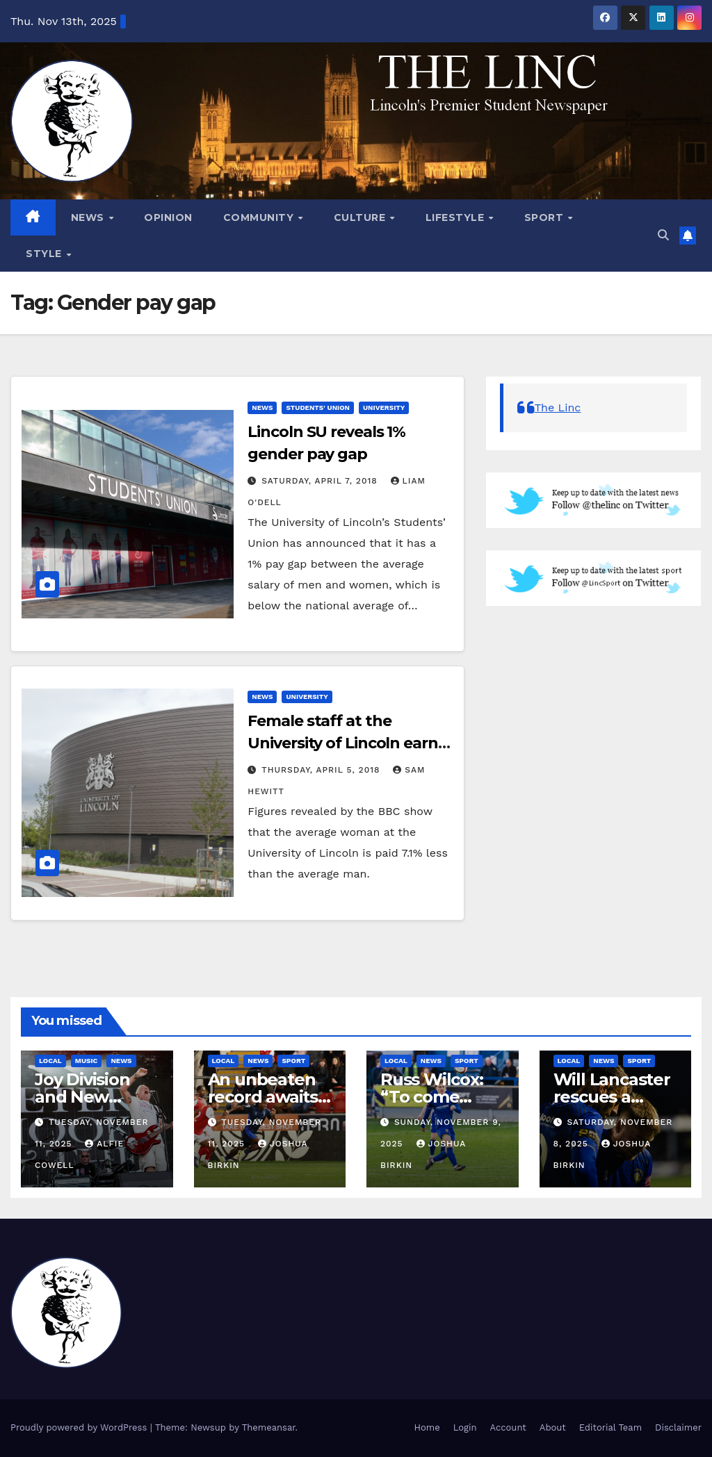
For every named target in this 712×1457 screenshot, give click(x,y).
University (384, 407)
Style (45, 253)
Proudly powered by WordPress (80, 1427)
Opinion (168, 217)
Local (50, 1060)
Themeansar (269, 1427)
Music (86, 1060)
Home (427, 1427)
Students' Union (318, 407)
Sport (545, 217)
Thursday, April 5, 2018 (322, 770)
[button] (663, 235)
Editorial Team (610, 1427)
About (553, 1427)
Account (508, 1427)
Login (465, 1427)
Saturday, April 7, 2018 (320, 481)
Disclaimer (678, 1427)
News (89, 217)
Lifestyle (456, 217)
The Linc (558, 407)
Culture (361, 217)
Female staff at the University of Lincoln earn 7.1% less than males (342, 743)
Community (260, 217)
